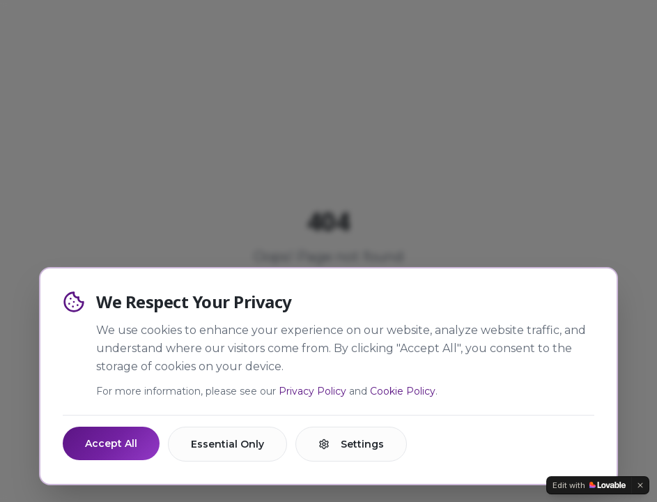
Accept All (111, 443)
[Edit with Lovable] (589, 485)
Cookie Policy (402, 391)
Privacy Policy (312, 391)
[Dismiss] (640, 485)
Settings (351, 444)
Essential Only (227, 444)
